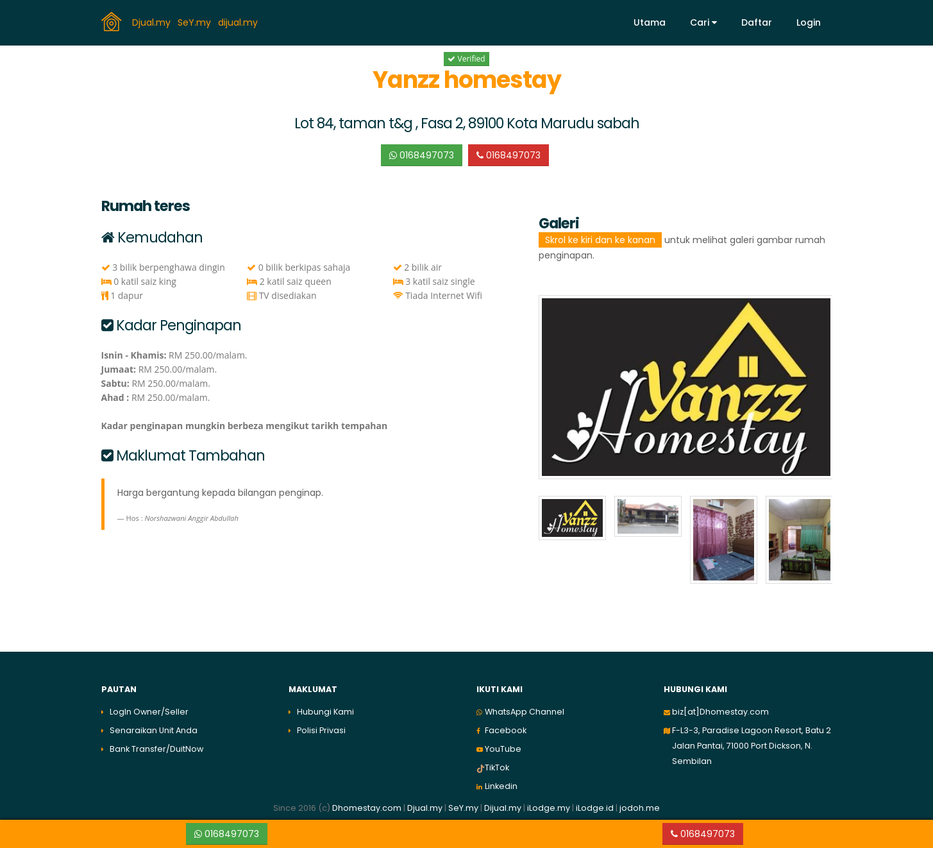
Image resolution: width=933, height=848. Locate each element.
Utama (650, 22)
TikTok (497, 767)
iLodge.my (548, 807)
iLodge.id (596, 807)
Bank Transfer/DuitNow (156, 748)
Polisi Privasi (321, 730)
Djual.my (152, 21)
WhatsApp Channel (524, 711)
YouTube (503, 748)
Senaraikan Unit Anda (154, 730)
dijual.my (239, 21)
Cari (703, 22)
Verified (466, 58)
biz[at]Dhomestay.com (720, 711)
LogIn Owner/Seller (149, 711)
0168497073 (421, 155)
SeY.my (196, 21)
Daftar (756, 22)
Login (808, 22)
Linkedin (501, 786)
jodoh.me (639, 807)
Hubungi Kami (325, 711)
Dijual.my (502, 807)
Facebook (505, 730)
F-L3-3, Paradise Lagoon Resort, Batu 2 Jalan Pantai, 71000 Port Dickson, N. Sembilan (751, 746)
